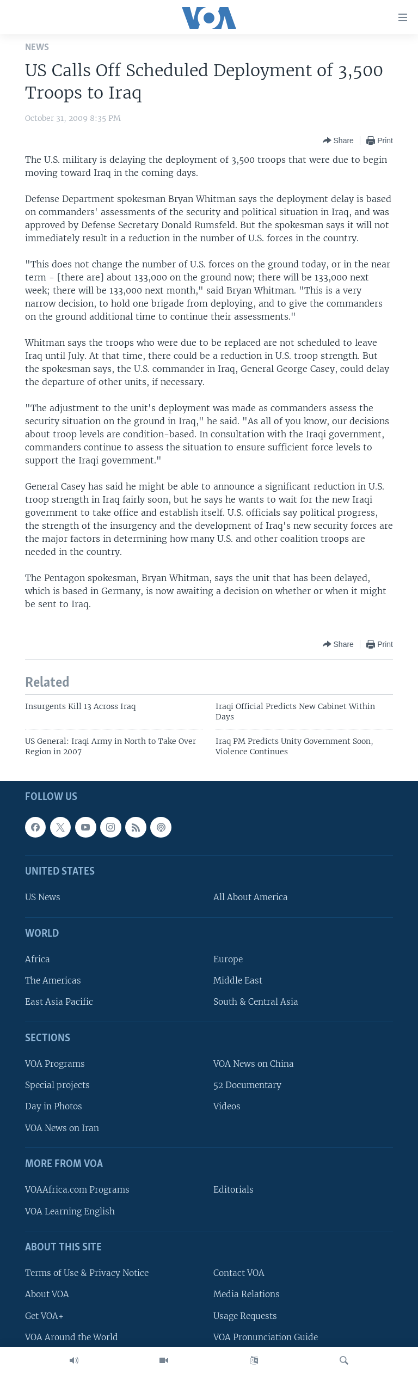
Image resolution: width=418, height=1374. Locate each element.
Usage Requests (245, 1316)
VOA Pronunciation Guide (265, 1337)
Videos (227, 1107)
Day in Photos (53, 1107)
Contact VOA (239, 1273)
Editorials (233, 1190)
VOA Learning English (70, 1211)
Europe (228, 960)
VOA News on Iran (62, 1128)
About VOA (47, 1295)
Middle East (237, 981)
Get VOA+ (44, 1316)
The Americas (53, 981)
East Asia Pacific (59, 1002)
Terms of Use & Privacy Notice (87, 1273)
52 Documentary (247, 1085)
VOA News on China (253, 1064)
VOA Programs (55, 1064)
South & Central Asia (255, 1002)
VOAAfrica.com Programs (77, 1190)
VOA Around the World (71, 1337)
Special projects (57, 1085)
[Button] (338, 140)
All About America (250, 898)
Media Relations (246, 1295)
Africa (37, 960)
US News (42, 898)
